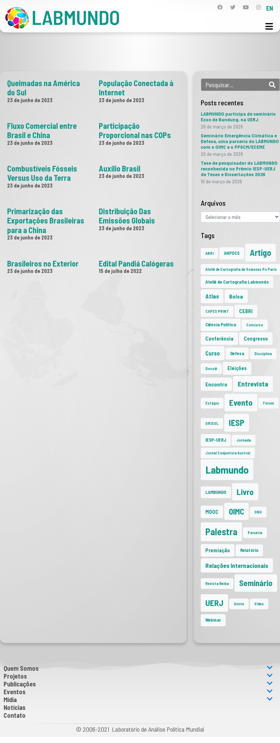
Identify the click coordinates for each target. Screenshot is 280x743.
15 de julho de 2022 (120, 271)
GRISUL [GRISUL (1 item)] (212, 423)
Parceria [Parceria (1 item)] (255, 532)
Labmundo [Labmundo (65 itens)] (227, 469)
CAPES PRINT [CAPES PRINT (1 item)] (217, 311)
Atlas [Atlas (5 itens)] (212, 296)
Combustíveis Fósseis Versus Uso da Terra (42, 173)
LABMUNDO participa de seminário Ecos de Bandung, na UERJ (238, 116)
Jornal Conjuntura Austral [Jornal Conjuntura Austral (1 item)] (227, 452)
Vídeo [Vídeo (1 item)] (259, 603)
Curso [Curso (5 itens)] (212, 353)
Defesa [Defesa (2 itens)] (237, 353)
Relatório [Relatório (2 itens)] (249, 550)
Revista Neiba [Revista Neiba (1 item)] (217, 583)
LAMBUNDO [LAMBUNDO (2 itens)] (215, 492)
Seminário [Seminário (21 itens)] (256, 583)
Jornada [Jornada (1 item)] (243, 440)
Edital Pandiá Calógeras (136, 263)
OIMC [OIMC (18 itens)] (236, 511)
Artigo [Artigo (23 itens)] (260, 252)
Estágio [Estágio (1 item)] (212, 403)
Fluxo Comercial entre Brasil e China (42, 130)
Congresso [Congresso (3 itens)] (256, 339)
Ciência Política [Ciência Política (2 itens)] (220, 324)
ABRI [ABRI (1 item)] (209, 253)
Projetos (138, 676)
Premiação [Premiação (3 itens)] (217, 550)
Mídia (138, 700)
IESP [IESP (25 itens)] (236, 422)
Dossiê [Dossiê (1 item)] (211, 368)
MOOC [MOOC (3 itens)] (212, 512)
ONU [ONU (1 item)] (258, 512)
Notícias (15, 707)
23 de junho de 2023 (30, 100)
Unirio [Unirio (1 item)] (239, 603)
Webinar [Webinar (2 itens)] (213, 620)
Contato (15, 715)
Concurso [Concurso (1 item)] (254, 324)
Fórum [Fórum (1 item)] (268, 403)
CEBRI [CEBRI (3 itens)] (246, 311)
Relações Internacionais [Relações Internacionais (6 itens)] (236, 565)
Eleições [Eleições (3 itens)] (237, 368)
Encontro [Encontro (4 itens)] (216, 384)
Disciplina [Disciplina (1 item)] (263, 353)
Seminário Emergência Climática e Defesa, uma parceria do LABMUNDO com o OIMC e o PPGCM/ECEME (240, 141)
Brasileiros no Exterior (43, 263)
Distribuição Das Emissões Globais (127, 215)
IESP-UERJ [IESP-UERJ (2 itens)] (215, 440)
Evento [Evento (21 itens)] (241, 402)
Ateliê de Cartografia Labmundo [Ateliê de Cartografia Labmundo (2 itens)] (237, 282)
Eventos (138, 692)
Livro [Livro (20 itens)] (245, 492)
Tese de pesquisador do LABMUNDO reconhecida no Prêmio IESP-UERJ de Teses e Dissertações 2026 (239, 168)
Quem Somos (138, 668)
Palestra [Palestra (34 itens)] (221, 531)
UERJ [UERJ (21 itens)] (214, 603)
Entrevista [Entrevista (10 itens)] (253, 383)
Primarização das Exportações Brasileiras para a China (45, 220)
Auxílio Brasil (119, 168)
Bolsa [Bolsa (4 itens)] (236, 296)
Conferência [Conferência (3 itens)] (219, 339)
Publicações (138, 684)
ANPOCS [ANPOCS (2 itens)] (231, 253)
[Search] (272, 85)
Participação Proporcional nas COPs (135, 130)
